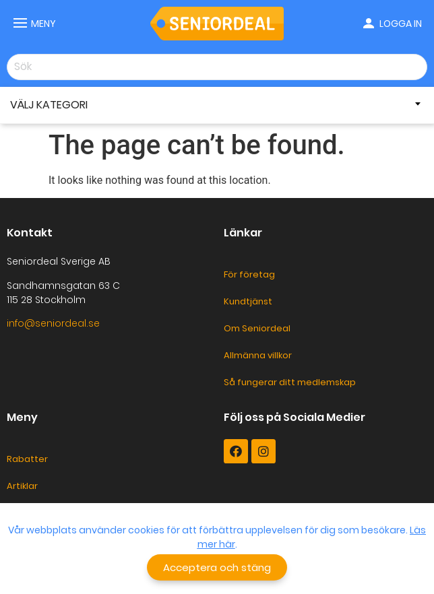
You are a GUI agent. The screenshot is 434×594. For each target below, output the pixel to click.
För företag (249, 274)
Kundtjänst (248, 301)
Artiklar (22, 486)
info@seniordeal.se (53, 323)
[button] (217, 567)
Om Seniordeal (257, 328)
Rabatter (27, 459)
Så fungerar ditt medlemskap (290, 382)
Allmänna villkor (258, 355)
